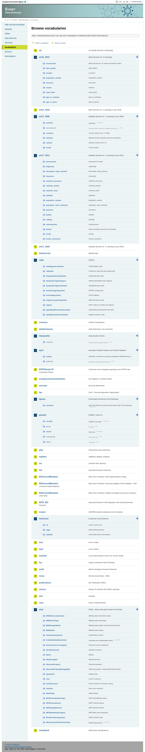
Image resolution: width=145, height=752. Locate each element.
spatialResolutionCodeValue (57, 315)
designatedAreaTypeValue (56, 276)
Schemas (8, 43)
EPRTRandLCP (46, 369)
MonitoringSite (51, 659)
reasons (49, 143)
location (49, 73)
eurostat (43, 386)
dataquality (44, 336)
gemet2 (42, 415)
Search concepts (60, 43)
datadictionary (46, 329)
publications (45, 583)
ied (40, 470)
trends (48, 148)
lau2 (41, 549)
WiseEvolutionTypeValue (55, 717)
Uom (48, 679)
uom (41, 603)
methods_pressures (54, 181)
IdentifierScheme (52, 650)
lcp (40, 562)
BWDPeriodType (52, 621)
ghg (41, 450)
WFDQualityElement (54, 708)
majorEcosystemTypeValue (56, 300)
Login (120, 1)
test (41, 596)
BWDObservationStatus (55, 616)
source (48, 432)
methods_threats (52, 186)
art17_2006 (44, 116)
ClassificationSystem (54, 635)
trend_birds (50, 92)
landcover (44, 519)
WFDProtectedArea (53, 703)
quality (48, 215)
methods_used (51, 191)
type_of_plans (51, 102)
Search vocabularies (41, 43)
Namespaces (10, 56)
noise (41, 576)
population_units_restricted (57, 205)
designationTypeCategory (56, 281)
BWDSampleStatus (53, 625)
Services (8, 52)
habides (43, 457)
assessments (51, 162)
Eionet (15, 20)
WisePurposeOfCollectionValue (58, 722)
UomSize (49, 688)
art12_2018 (44, 110)
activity (49, 356)
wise (41, 609)
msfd (41, 569)
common (43, 322)
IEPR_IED (43, 502)
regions (49, 305)
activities (49, 123)
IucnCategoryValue (53, 295)
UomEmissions (52, 684)
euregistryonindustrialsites (52, 379)
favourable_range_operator (56, 171)
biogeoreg (50, 166)
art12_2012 (44, 57)
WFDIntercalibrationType (55, 698)
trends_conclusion (53, 239)
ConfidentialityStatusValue (56, 640)
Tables (7, 34)
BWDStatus (50, 630)
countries (49, 133)
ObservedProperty (53, 664)
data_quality (51, 68)
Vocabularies (10, 47)
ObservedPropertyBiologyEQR (58, 669)
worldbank (44, 730)
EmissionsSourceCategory (56, 645)
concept (49, 421)
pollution (49, 195)
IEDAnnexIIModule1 (48, 477)
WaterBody (50, 693)
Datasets (8, 29)
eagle (48, 530)
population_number (53, 78)
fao (40, 392)
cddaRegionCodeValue (55, 266)
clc (47, 525)
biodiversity (44, 253)
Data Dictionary (24, 20)
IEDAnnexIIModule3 (48, 483)
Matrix (48, 655)
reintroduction (51, 224)
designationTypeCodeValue (56, 286)
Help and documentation (15, 25)
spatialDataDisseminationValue (58, 310)
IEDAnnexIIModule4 (48, 493)
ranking (49, 220)
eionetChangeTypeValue (55, 291)
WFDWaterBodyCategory (55, 713)
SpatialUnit (50, 674)
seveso (42, 589)
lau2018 (43, 556)
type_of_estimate (52, 97)
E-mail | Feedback (12, 744)
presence (49, 83)
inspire (42, 512)
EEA (15, 2)
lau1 (41, 542)
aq (40, 50)
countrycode (51, 63)
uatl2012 (49, 535)
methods (49, 138)
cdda (41, 260)
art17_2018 (44, 247)
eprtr (41, 350)
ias (40, 463)
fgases (42, 399)
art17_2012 (44, 155)
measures (50, 176)
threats (48, 229)
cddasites (50, 271)
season (49, 88)
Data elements (11, 38)
